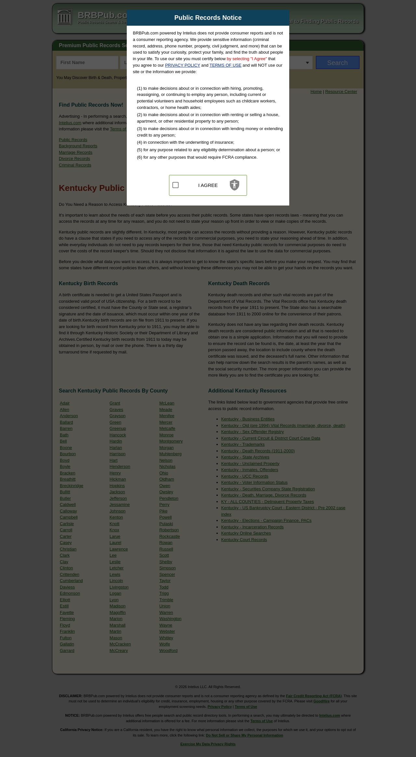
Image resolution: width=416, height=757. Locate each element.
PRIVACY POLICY (182, 65)
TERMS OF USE (225, 65)
